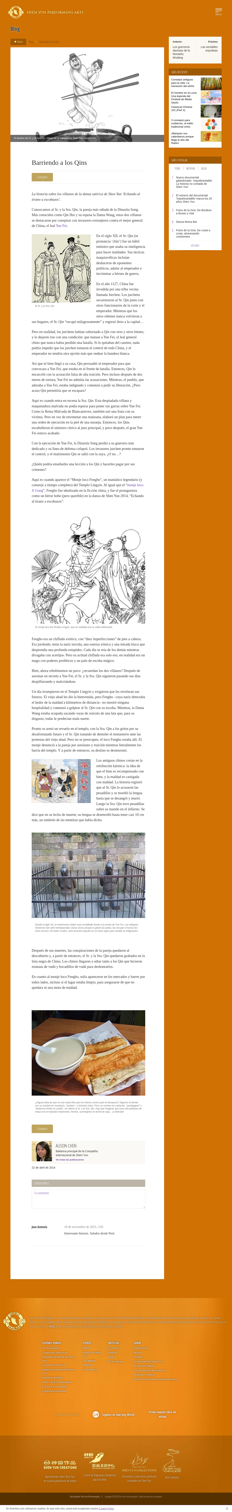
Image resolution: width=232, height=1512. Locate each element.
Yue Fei (61, 226)
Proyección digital (144, 1365)
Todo (177, 168)
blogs (111, 1356)
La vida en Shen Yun (54, 1365)
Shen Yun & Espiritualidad (57, 1382)
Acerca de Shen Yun (92, 1354)
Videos (87, 1343)
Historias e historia (144, 1374)
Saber (137, 1343)
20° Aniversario (50, 1348)
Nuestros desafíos (52, 1377)
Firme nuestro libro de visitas (162, 1414)
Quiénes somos (51, 1343)
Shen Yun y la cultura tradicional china (155, 1379)
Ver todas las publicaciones (70, 1159)
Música (138, 1352)
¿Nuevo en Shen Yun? (55, 1352)
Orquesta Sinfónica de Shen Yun (58, 1358)
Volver (17, 41)
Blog (31, 42)
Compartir (42, 177)
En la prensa (90, 1369)
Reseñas (88, 1365)
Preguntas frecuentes (54, 1391)
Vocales (138, 1356)
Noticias (190, 168)
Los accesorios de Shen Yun (150, 1370)
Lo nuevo (113, 1348)
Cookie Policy (106, 1508)
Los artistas (89, 1360)
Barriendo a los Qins (49, 42)
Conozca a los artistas (54, 1386)
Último (86, 1348)
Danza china (141, 1348)
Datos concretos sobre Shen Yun (58, 1371)
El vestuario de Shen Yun (148, 1361)
